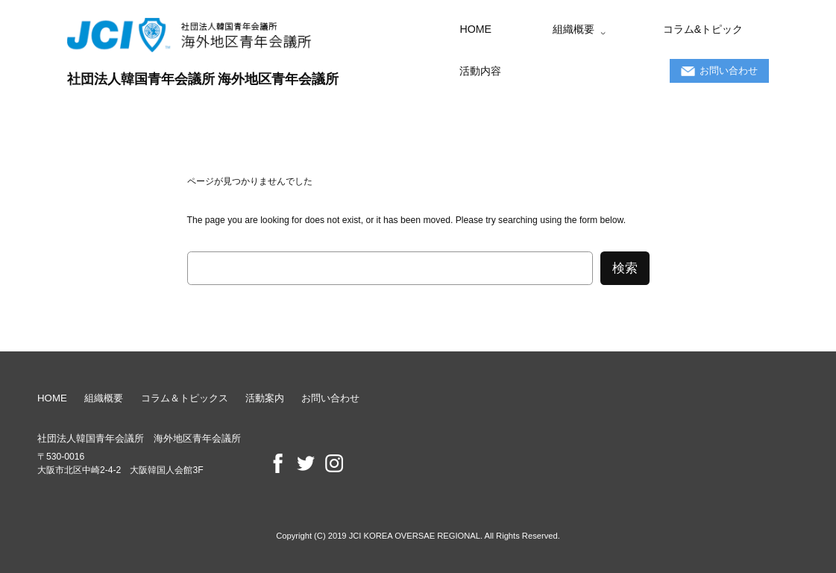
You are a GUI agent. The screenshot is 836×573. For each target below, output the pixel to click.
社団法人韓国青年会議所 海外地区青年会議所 (203, 78)
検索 (625, 268)
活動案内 (264, 398)
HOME (52, 398)
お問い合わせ (330, 398)
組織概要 (103, 398)
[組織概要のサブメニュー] (603, 32)
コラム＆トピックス (184, 398)
